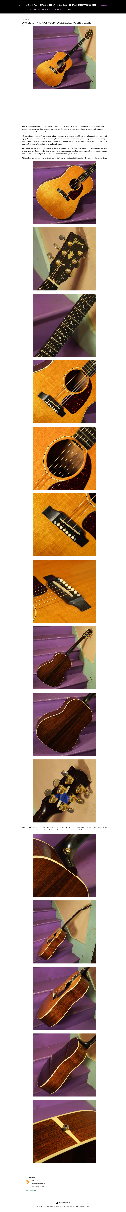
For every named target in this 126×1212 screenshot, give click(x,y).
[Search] (104, 6)
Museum (42, 9)
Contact (51, 9)
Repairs (68, 9)
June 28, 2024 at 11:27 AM (38, 1186)
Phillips (34, 1181)
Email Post (24, 1170)
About (60, 9)
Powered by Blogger (63, 1202)
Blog (28, 9)
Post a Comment (31, 1191)
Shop (34, 9)
